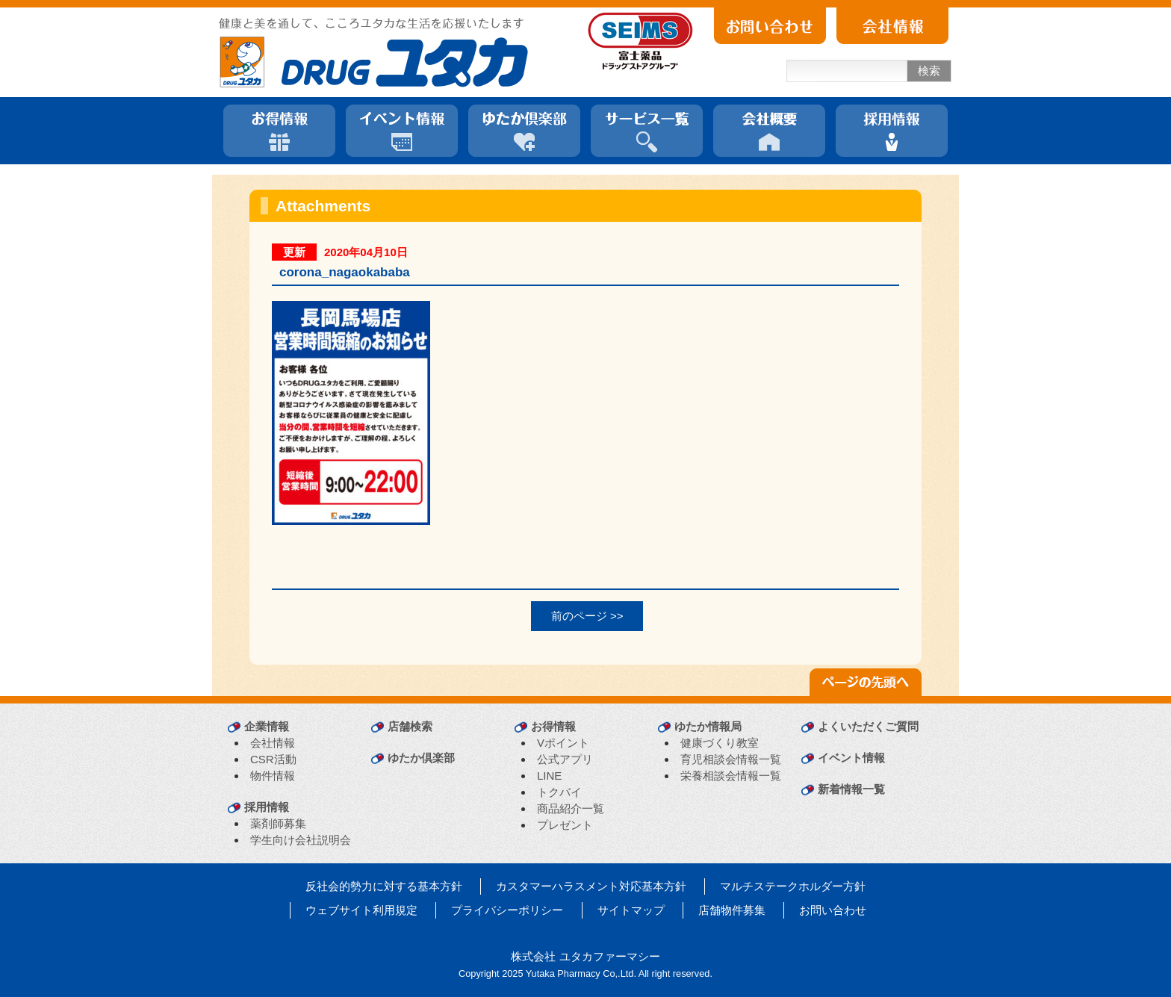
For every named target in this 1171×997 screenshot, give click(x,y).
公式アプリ (565, 759)
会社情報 (272, 742)
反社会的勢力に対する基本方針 (383, 886)
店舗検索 (410, 726)
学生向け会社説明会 (300, 839)
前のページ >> (587, 615)
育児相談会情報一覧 (730, 759)
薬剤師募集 (278, 823)
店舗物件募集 (731, 910)
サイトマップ (631, 910)
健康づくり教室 (719, 742)
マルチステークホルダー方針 (793, 886)
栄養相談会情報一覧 (730, 775)
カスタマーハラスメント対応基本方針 (591, 886)
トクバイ (559, 792)
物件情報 (272, 775)
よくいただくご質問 (868, 726)
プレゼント (565, 825)
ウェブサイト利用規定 (361, 910)
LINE (549, 775)
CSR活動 (273, 759)
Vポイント (563, 742)
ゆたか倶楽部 (421, 757)
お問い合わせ (832, 910)
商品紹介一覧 (570, 808)
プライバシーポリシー (507, 910)
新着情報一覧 (851, 789)
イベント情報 (851, 757)
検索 (929, 70)
